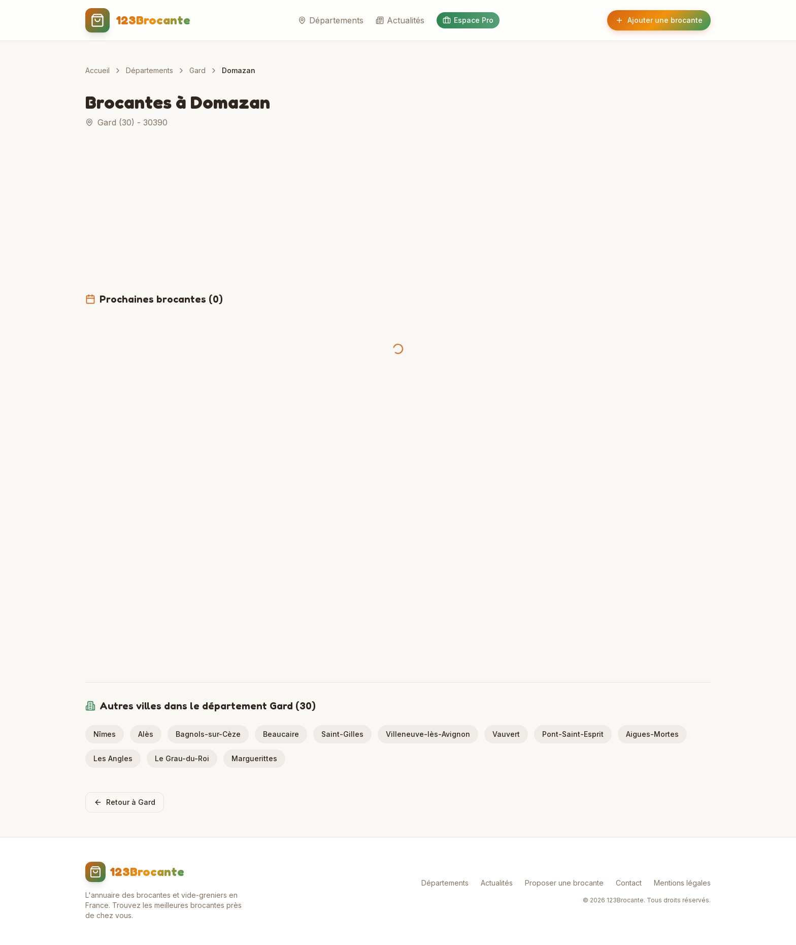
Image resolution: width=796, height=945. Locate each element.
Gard (197, 70)
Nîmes (104, 734)
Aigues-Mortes (652, 734)
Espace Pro (468, 20)
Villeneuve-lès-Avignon (428, 734)
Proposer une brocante (564, 882)
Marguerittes (254, 758)
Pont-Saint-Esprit (573, 734)
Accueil (97, 70)
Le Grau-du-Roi (182, 758)
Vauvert (506, 734)
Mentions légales (682, 882)
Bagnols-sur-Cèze (208, 734)
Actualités (400, 20)
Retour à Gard (124, 802)
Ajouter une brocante (659, 20)
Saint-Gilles (342, 734)
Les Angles (112, 758)
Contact (629, 882)
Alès (145, 734)
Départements (330, 20)
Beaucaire (281, 734)
